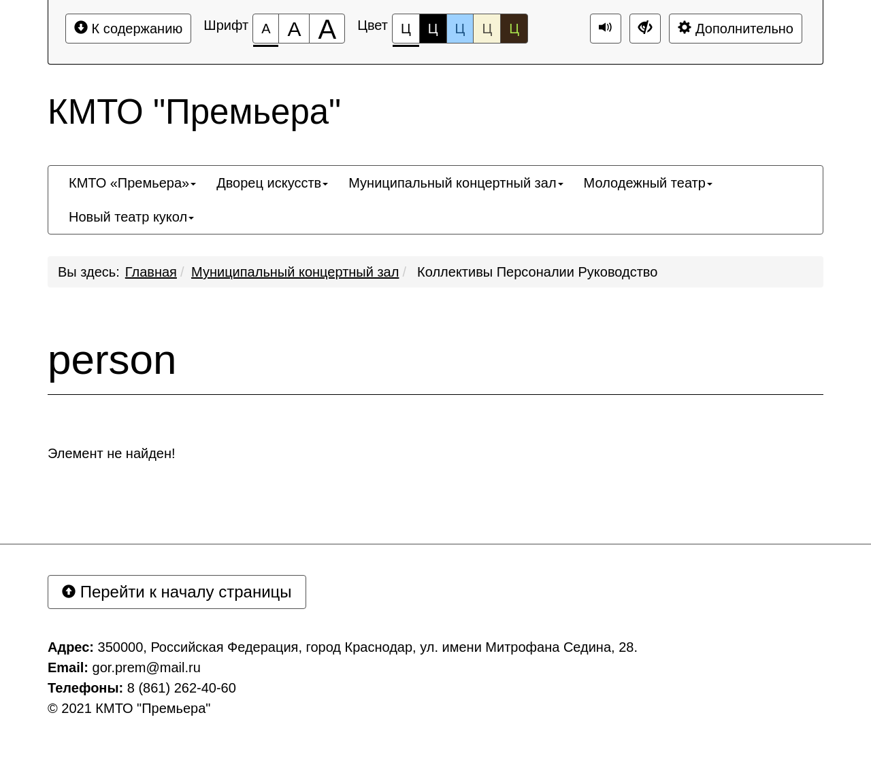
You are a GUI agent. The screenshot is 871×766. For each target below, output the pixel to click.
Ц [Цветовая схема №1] (406, 32)
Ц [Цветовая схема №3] (460, 28)
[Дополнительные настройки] (645, 28)
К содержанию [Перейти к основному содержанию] (128, 28)
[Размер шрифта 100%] (265, 28)
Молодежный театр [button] (648, 182)
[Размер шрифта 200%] (327, 28)
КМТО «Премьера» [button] (132, 182)
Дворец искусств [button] (272, 182)
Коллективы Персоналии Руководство (536, 271)
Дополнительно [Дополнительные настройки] (735, 28)
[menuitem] (132, 183)
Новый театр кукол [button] (131, 216)
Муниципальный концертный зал (295, 271)
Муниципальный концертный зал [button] (455, 182)
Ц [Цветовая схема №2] (433, 28)
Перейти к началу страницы (177, 591)
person (112, 359)
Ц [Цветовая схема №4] (487, 28)
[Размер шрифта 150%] (294, 28)
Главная (151, 271)
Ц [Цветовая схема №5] (514, 28)
